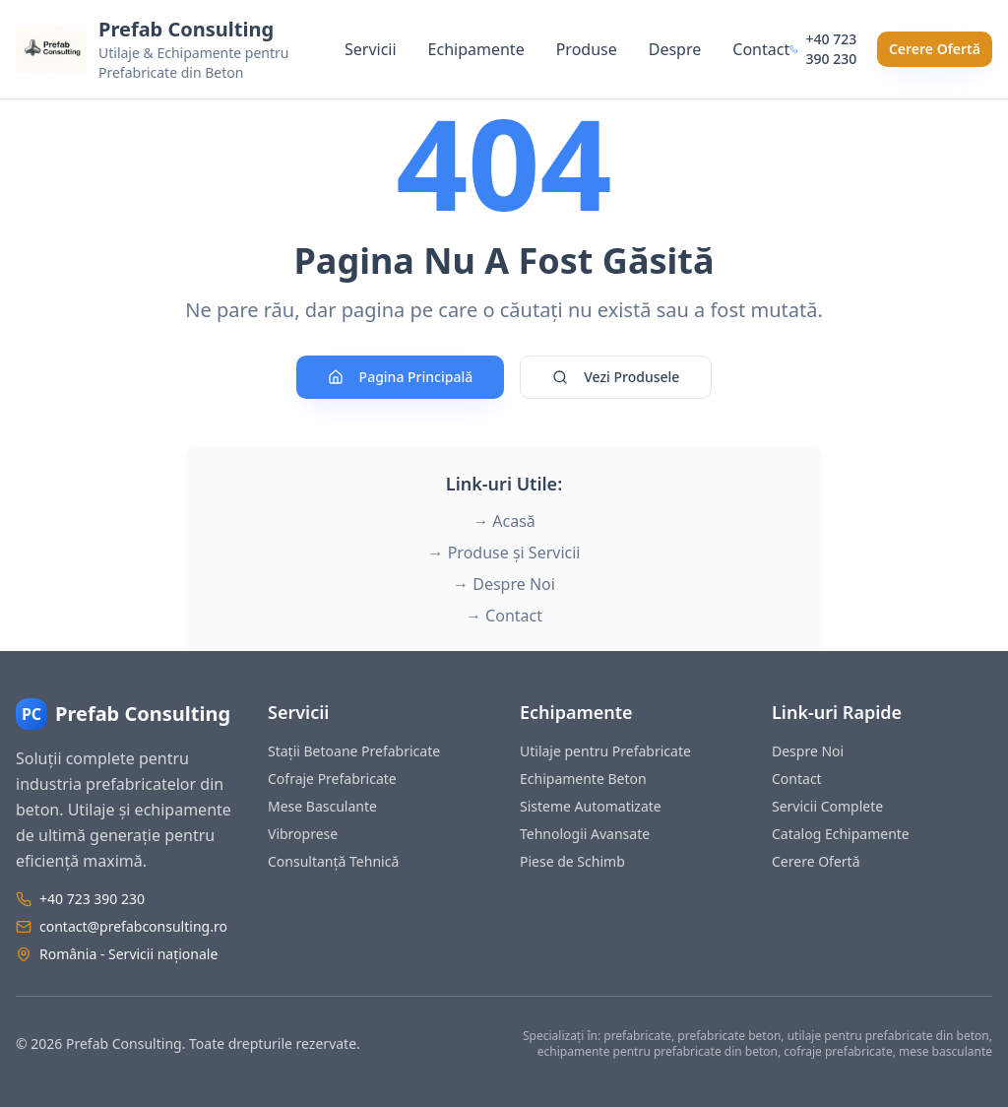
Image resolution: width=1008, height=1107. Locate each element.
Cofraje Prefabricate (332, 778)
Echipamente (476, 49)
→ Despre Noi (504, 584)
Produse (586, 49)
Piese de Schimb (572, 861)
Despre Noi (808, 751)
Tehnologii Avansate (585, 833)
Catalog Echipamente (841, 833)
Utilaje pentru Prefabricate (605, 751)
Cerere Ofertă (934, 48)
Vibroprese (303, 833)
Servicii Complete (827, 806)
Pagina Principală (400, 376)
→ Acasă (504, 521)
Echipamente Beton (583, 778)
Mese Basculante (322, 806)
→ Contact (504, 615)
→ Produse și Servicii (504, 552)
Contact (760, 49)
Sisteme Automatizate (591, 806)
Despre (675, 49)
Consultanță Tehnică (333, 861)
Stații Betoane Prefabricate (354, 751)
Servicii (371, 49)
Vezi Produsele (615, 376)
